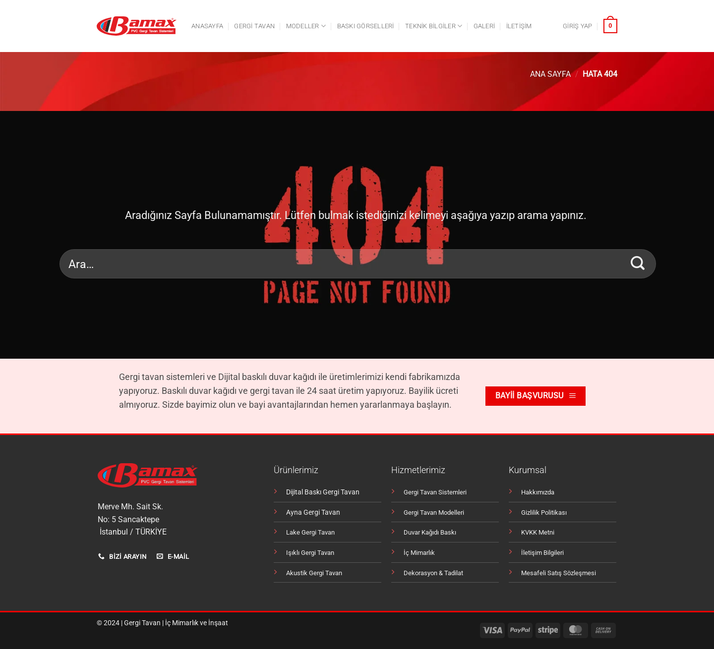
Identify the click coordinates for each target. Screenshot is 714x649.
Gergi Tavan (142, 623)
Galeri (484, 26)
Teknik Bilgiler (433, 26)
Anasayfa (207, 26)
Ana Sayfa (550, 74)
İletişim (519, 26)
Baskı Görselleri (365, 26)
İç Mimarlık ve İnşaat (196, 623)
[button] (577, 26)
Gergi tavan (254, 26)
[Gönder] (638, 263)
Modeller (306, 26)
